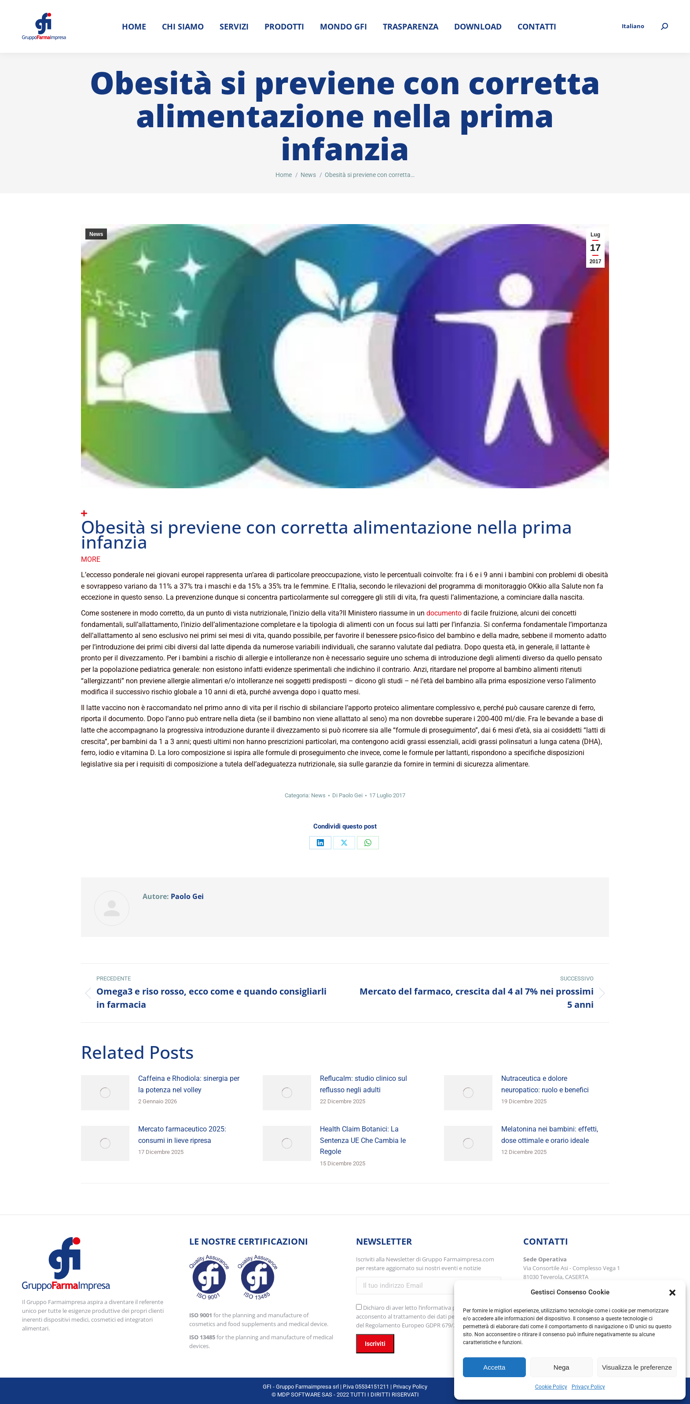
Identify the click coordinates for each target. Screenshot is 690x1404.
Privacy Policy (588, 1387)
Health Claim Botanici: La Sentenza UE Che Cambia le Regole (363, 1140)
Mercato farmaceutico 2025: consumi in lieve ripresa (182, 1135)
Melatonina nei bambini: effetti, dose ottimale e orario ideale (549, 1135)
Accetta (494, 1367)
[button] (672, 1292)
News (96, 234)
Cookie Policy (551, 1387)
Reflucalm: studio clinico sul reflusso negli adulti (363, 1084)
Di (347, 795)
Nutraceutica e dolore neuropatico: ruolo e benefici (545, 1084)
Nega (561, 1367)
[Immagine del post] (105, 1092)
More (90, 559)
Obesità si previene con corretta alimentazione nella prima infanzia (326, 534)
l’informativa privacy (444, 1308)
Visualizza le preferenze (637, 1367)
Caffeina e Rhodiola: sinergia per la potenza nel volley (188, 1084)
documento (444, 613)
